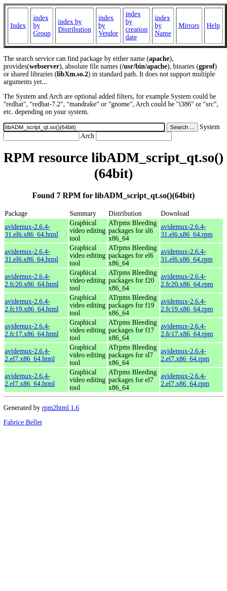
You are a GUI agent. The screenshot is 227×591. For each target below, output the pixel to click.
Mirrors (189, 25)
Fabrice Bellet (22, 422)
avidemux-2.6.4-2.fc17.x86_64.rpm (187, 330)
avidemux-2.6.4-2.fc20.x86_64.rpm (187, 280)
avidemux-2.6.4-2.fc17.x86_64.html (32, 330)
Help (213, 25)
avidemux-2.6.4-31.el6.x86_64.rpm (186, 230)
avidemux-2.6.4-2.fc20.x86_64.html (32, 280)
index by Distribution (74, 25)
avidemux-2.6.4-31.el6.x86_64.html (31, 230)
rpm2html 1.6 (60, 407)
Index (18, 25)
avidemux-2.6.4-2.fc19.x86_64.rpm (187, 305)
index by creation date (136, 25)
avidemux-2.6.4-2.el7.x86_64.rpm (185, 354)
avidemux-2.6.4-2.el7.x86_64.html (30, 354)
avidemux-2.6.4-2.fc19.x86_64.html (32, 305)
